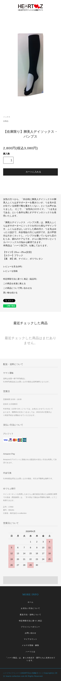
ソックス (6, 117)
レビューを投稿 (10, 271)
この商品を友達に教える (14, 283)
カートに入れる (30, 172)
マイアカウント (30, 639)
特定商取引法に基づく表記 (30, 621)
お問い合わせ (30, 633)
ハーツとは (30, 652)
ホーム (30, 602)
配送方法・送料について (30, 614)
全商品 (5, 121)
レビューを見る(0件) (12, 266)
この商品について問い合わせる (17, 288)
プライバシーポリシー (30, 627)
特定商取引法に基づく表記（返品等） (20, 279)
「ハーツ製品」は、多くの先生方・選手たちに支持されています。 (30, 659)
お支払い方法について (30, 608)
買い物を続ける (10, 293)
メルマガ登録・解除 (30, 645)
